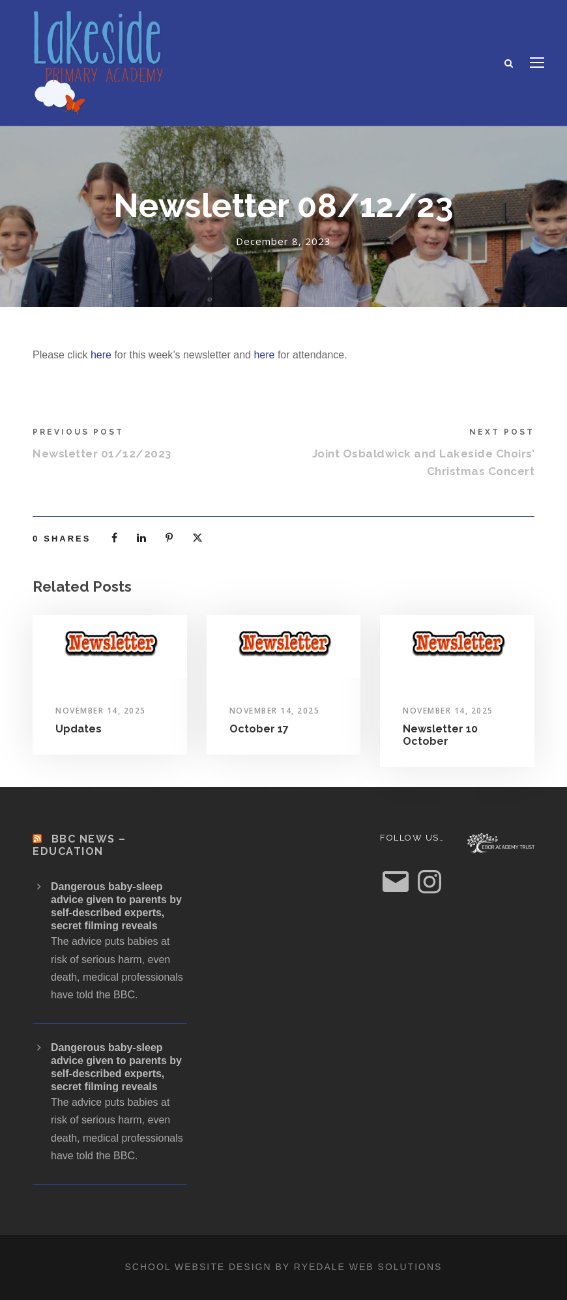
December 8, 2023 (283, 241)
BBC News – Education (79, 845)
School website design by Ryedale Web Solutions (284, 1267)
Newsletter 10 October (440, 735)
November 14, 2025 (100, 710)
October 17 (259, 729)
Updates (78, 729)
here (101, 354)
